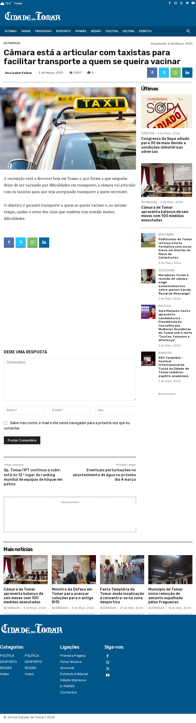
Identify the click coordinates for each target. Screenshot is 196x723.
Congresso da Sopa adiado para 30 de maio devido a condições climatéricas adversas (165, 145)
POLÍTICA (164, 306)
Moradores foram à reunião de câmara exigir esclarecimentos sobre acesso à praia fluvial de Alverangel (174, 284)
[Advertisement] (70, 299)
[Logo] (33, 16)
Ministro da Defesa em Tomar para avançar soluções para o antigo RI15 (72, 595)
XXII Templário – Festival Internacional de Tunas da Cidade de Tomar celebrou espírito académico (173, 367)
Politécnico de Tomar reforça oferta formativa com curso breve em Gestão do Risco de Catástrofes (175, 248)
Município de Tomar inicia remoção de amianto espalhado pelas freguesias (165, 595)
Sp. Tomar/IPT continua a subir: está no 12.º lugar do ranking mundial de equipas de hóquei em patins (33, 477)
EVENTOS (147, 133)
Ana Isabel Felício (18, 72)
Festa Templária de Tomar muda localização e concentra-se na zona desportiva (122, 595)
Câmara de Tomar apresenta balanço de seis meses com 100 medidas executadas (165, 213)
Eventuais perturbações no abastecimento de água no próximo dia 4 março (104, 474)
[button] (188, 31)
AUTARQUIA (12, 43)
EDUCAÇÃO (166, 234)
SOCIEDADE (166, 270)
